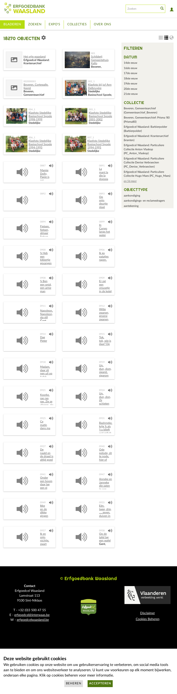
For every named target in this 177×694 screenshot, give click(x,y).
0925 (43, 418)
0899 (102, 222)
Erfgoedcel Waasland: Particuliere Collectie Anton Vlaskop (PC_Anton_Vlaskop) (144, 149)
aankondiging (132, 195)
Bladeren (12, 24)
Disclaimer (147, 613)
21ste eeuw (131, 94)
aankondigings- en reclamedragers (144, 200)
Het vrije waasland (35, 56)
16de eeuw (130, 68)
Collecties (77, 24)
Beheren (73, 683)
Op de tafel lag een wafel (105, 537)
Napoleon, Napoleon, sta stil (46, 314)
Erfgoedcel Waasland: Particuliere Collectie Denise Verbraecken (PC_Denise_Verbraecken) (144, 162)
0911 (43, 306)
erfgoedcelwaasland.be (33, 620)
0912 (102, 306)
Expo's (54, 24)
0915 (102, 334)
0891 (102, 166)
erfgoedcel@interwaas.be (32, 615)
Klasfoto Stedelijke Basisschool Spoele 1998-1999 (40, 116)
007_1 (90, 137)
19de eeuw (130, 83)
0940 (102, 446)
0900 (43, 250)
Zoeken (34, 24)
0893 (102, 194)
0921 (43, 390)
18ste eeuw (131, 78)
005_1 (92, 109)
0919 (102, 362)
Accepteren (100, 683)
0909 (102, 278)
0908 (43, 278)
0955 (102, 502)
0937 (43, 446)
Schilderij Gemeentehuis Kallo (100, 60)
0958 (102, 530)
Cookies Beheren (147, 619)
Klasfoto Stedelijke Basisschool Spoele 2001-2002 (100, 116)
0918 (43, 362)
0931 (102, 418)
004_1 (32, 109)
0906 (102, 250)
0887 (43, 166)
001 (93, 53)
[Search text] (142, 9)
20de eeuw (130, 88)
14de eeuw (130, 62)
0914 (43, 334)
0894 (43, 222)
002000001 (30, 81)
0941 (43, 474)
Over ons (102, 24)
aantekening (131, 206)
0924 (102, 390)
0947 (102, 474)
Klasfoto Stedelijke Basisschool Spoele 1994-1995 (40, 144)
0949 (43, 502)
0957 (43, 530)
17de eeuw (130, 73)
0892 (43, 194)
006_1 (32, 137)
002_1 (91, 81)
